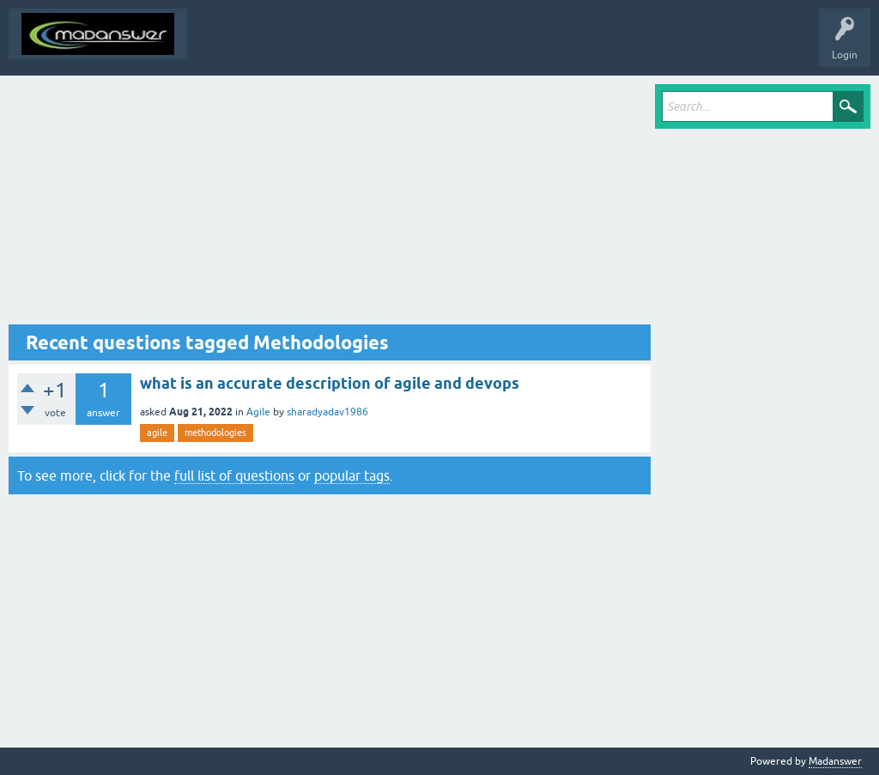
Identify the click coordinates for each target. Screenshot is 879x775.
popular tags (352, 475)
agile (157, 432)
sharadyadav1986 (327, 412)
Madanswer (835, 761)
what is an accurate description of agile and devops (329, 383)
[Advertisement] (330, 204)
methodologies (215, 432)
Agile (258, 412)
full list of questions (234, 475)
